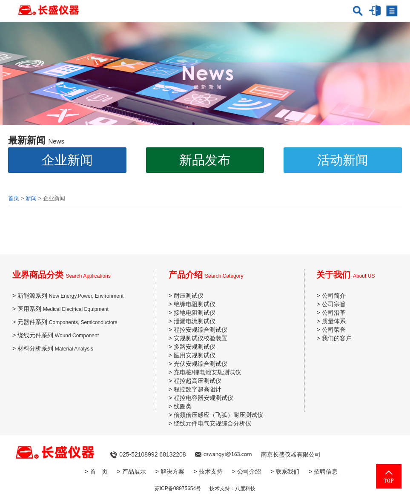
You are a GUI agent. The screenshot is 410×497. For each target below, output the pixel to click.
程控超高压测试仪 (197, 380)
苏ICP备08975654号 (178, 488)
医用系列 (63, 308)
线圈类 (183, 406)
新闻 (31, 198)
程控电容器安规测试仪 (203, 397)
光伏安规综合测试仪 (200, 363)
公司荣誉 (334, 329)
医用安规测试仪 (194, 355)
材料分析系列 (55, 348)
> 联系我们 (284, 471)
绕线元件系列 (58, 335)
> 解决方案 (169, 471)
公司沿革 (334, 312)
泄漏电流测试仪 (194, 321)
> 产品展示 (131, 471)
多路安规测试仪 (194, 346)
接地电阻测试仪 (194, 312)
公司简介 (334, 295)
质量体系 (334, 321)
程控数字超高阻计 (197, 389)
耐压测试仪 (189, 295)
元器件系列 (67, 322)
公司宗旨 (334, 304)
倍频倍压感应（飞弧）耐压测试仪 (218, 414)
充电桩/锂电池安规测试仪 (207, 372)
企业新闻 (67, 160)
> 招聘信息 (323, 471)
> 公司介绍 (246, 471)
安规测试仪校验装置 (200, 338)
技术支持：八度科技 (232, 488)
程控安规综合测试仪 (200, 329)
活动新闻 (342, 160)
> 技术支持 (208, 471)
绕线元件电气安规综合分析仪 (212, 423)
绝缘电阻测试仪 (194, 304)
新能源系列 (70, 295)
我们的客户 (337, 338)
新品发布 (204, 160)
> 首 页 (96, 471)
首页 (13, 198)
